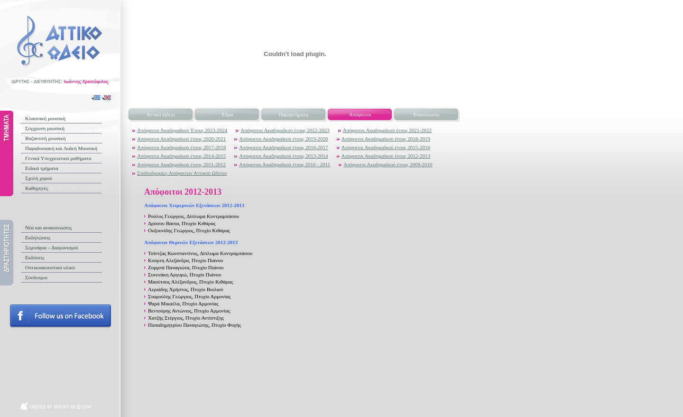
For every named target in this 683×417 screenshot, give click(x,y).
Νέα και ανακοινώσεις (48, 227)
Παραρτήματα (293, 114)
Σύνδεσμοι (36, 277)
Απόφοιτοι (360, 114)
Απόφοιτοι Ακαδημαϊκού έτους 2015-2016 (386, 147)
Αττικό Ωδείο (161, 114)
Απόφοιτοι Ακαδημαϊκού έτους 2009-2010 (387, 164)
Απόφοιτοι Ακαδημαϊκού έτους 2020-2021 (181, 139)
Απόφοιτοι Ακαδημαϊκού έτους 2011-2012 (181, 164)
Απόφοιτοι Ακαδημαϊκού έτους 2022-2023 (284, 130)
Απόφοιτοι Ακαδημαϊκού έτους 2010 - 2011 (284, 164)
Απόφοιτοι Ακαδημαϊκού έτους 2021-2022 (387, 130)
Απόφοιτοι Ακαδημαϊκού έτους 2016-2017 (283, 147)
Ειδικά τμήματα (41, 168)
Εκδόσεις (35, 257)
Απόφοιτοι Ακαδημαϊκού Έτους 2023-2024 (182, 130)
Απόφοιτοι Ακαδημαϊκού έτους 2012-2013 (386, 156)
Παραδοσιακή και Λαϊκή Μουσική (61, 148)
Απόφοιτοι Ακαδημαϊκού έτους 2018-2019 (386, 139)
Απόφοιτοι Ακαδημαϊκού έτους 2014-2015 (181, 156)
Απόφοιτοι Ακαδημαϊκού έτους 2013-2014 (283, 156)
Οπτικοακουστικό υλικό (50, 267)
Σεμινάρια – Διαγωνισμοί (51, 247)
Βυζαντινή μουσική (45, 138)
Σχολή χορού (38, 178)
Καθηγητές (36, 188)
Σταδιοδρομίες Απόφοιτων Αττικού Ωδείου (182, 173)
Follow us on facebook (60, 316)
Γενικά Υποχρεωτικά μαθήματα (58, 158)
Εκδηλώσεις (37, 237)
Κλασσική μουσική (45, 118)
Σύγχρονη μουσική (45, 128)
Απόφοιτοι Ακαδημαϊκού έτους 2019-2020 (283, 139)
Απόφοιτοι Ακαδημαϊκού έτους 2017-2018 (181, 147)
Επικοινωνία (427, 114)
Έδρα (227, 114)
